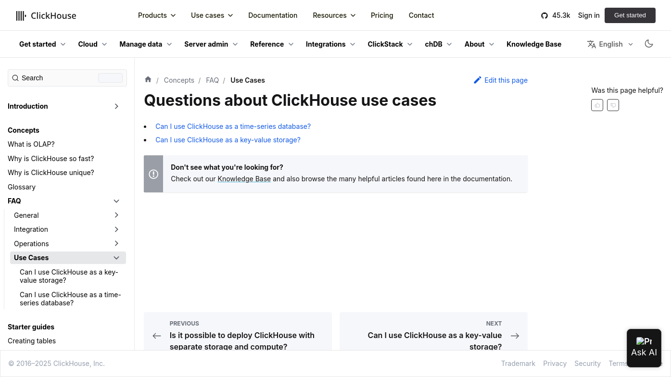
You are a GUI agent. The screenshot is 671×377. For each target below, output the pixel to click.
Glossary (22, 187)
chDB (434, 44)
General (26, 215)
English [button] (604, 44)
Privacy (555, 363)
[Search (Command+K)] (67, 78)
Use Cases (31, 257)
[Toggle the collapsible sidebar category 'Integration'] (116, 229)
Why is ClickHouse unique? (51, 172)
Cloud (87, 44)
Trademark (518, 363)
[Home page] (148, 80)
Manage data (141, 44)
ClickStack (385, 44)
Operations (31, 243)
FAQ (14, 201)
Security (587, 363)
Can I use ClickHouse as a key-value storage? (69, 276)
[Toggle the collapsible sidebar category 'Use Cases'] (116, 257)
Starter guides (31, 327)
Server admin (206, 44)
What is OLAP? (31, 144)
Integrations (326, 44)
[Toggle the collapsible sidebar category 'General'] (116, 215)
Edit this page (500, 80)
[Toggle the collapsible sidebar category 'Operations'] (116, 244)
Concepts (23, 130)
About (475, 44)
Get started (630, 15)
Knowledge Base (244, 179)
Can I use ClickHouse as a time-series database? (70, 298)
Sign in (589, 15)
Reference (267, 44)
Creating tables (32, 341)
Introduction (28, 106)
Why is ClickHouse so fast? (51, 158)
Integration (31, 229)
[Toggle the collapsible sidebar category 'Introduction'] (116, 106)
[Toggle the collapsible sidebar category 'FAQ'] (116, 201)
